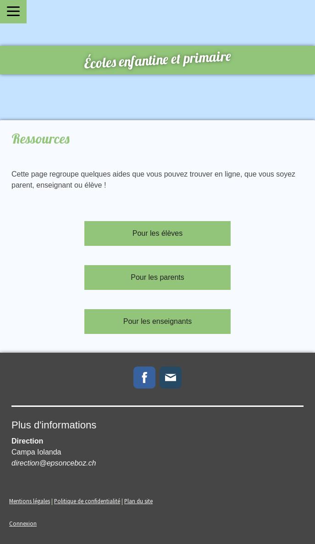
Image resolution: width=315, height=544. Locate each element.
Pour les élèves (157, 233)
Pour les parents (157, 277)
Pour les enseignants (157, 321)
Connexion (23, 523)
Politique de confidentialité (87, 501)
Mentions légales (29, 501)
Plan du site (138, 501)
